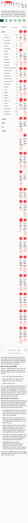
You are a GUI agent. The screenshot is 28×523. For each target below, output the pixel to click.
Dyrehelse (14, 3)
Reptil (9, 3)
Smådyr (5, 3)
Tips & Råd (23, 6)
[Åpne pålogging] (2, 3)
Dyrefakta (26, 6)
